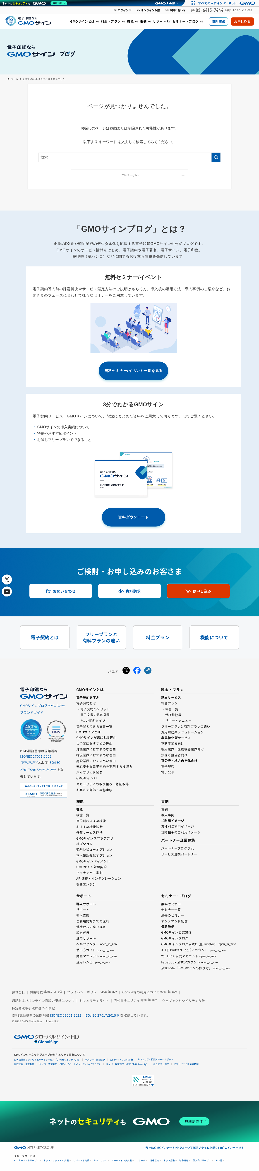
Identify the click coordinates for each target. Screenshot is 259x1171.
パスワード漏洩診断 (95, 1059)
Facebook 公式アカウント (180, 962)
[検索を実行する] (216, 157)
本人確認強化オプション (94, 855)
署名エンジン (86, 884)
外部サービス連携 (89, 832)
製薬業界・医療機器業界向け (182, 749)
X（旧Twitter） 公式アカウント (184, 950)
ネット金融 (169, 1160)
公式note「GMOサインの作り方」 (186, 968)
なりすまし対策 (161, 1064)
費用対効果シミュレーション (182, 732)
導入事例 (167, 815)
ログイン (122, 10)
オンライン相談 (148, 10)
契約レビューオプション (94, 849)
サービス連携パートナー (179, 854)
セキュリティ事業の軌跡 (186, 1064)
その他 (219, 1160)
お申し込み (242, 21)
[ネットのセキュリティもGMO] (34, 3)
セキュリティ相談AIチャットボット (155, 1059)
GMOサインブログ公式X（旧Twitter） (189, 944)
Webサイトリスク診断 (121, 1059)
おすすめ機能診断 (89, 826)
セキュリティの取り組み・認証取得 (102, 784)
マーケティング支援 (122, 1160)
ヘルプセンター (87, 944)
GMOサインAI (86, 778)
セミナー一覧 (171, 909)
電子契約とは (86, 703)
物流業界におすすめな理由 (96, 755)
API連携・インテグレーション (98, 878)
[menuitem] (84, 21)
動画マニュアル (87, 956)
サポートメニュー (178, 720)
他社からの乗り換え (91, 926)
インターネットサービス (26, 1160)
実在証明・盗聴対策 (24, 1064)
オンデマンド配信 (174, 921)
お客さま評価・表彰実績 (94, 790)
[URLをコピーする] (147, 671)
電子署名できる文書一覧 (94, 726)
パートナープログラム (177, 848)
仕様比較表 (173, 714)
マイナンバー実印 (89, 872)
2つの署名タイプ (92, 720)
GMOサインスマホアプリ (94, 838)
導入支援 (82, 915)
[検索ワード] (129, 157)
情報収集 (154, 1160)
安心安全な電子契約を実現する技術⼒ (104, 766)
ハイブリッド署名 (89, 772)
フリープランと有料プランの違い (185, 726)
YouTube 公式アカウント (180, 956)
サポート (82, 909)
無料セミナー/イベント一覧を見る (133, 371)
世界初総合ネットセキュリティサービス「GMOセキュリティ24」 (47, 1059)
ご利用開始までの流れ (92, 921)
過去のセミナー (172, 915)
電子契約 (167, 766)
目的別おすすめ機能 (91, 821)
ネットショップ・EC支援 (56, 1160)
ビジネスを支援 (81, 1160)
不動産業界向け (172, 743)
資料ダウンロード (133, 517)
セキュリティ (100, 1160)
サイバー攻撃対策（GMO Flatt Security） (127, 1064)
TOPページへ (129, 175)
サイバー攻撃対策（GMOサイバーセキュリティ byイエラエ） (70, 1064)
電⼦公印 (167, 772)
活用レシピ (84, 962)
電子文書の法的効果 (95, 714)
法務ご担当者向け (174, 755)
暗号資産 (183, 1160)
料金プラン (169, 703)
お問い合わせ (175, 10)
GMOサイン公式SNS (176, 932)
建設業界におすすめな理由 (96, 761)
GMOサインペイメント (93, 861)
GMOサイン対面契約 (91, 866)
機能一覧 (82, 815)
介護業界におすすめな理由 (96, 749)
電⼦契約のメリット (95, 709)
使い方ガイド (86, 950)
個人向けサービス (202, 1160)
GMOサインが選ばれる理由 (96, 737)
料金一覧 (171, 709)
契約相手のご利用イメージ (181, 832)
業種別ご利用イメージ (177, 826)
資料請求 (218, 21)
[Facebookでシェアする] (137, 671)
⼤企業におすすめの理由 (94, 743)
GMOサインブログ (174, 938)
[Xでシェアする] (126, 671)
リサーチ (140, 1160)
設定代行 (82, 932)
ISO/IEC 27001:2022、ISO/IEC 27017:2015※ (85, 1015)
